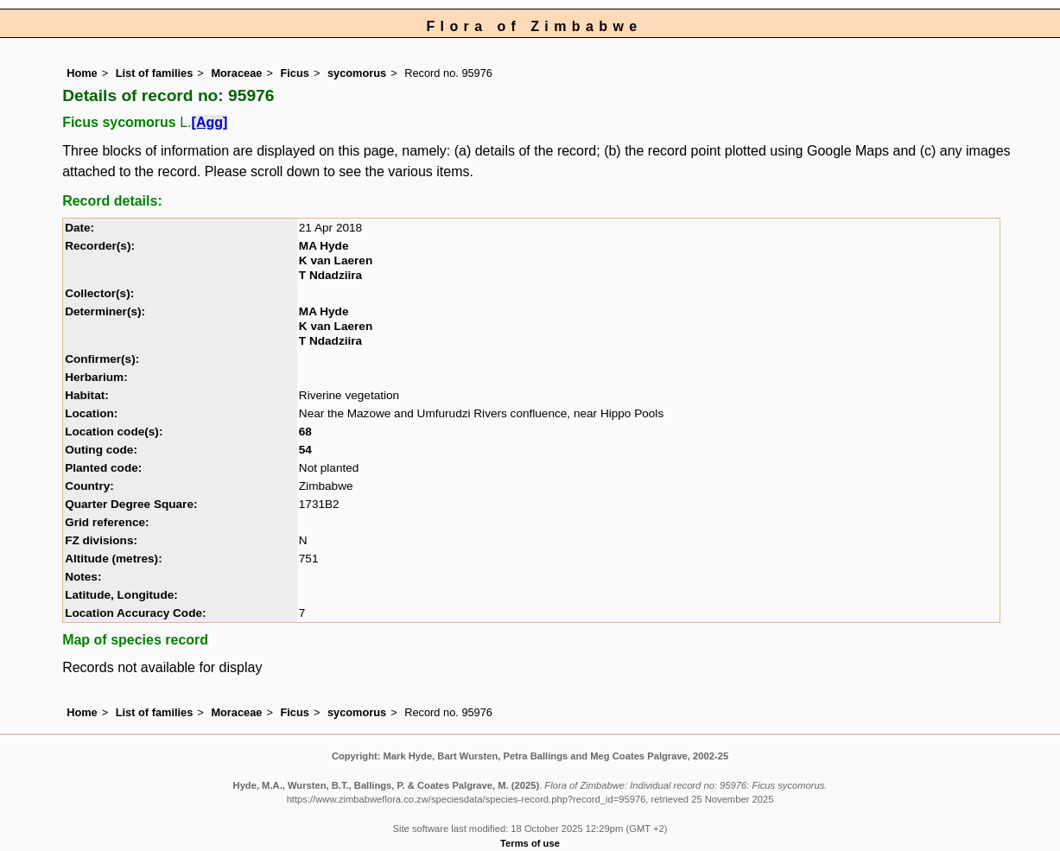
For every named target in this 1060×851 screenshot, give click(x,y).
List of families (155, 73)
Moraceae (236, 73)
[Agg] (210, 122)
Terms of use (530, 843)
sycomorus (356, 73)
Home (82, 73)
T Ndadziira (330, 275)
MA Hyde (324, 245)
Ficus (294, 73)
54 (305, 449)
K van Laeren (335, 260)
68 (305, 431)
